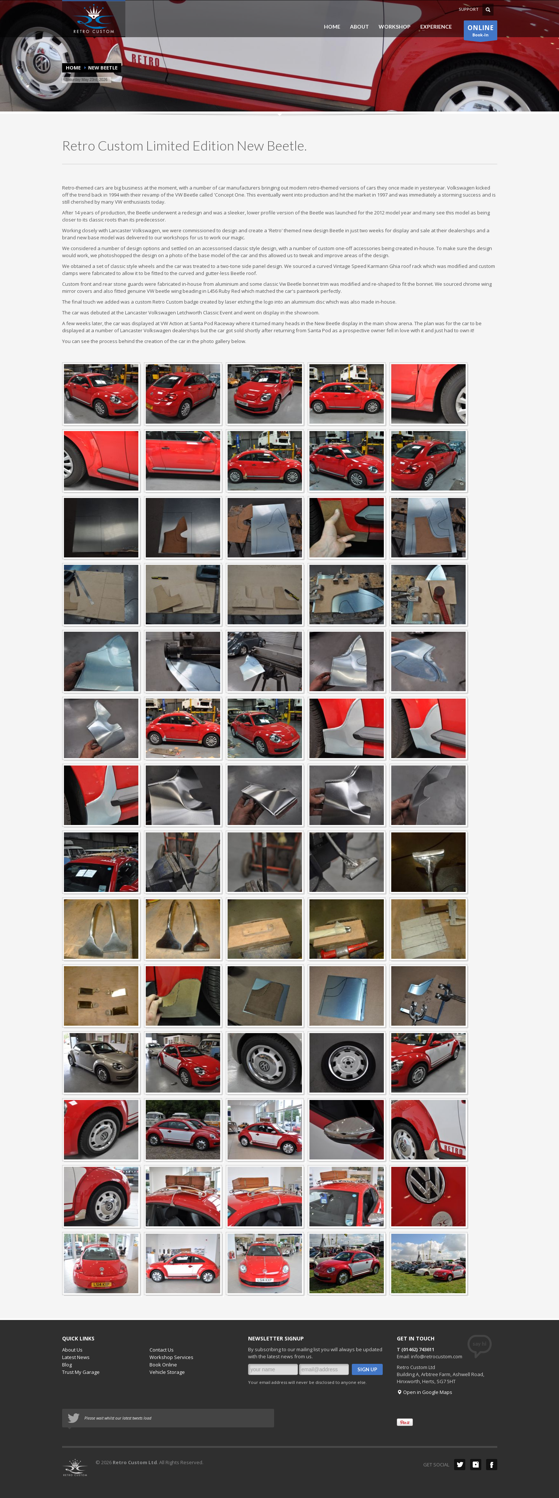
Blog (67, 1364)
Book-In (480, 31)
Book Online (163, 1364)
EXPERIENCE (434, 26)
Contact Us (162, 1349)
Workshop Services (171, 1357)
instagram (475, 1464)
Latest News (76, 1357)
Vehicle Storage (167, 1372)
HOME (332, 26)
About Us (72, 1349)
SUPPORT (469, 9)
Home (73, 67)
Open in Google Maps (424, 1392)
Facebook (491, 1464)
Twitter (459, 1464)
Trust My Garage (81, 1372)
